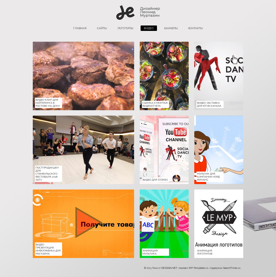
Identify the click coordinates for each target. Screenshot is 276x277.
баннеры (171, 28)
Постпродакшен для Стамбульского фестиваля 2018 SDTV (47, 173)
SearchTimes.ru (231, 268)
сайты (102, 28)
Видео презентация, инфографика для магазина (48, 249)
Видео (149, 28)
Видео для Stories (155, 179)
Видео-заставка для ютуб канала (209, 104)
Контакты (195, 28)
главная (79, 28)
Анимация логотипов (204, 252)
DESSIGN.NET (169, 268)
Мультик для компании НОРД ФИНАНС (208, 176)
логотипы (125, 28)
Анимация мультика (150, 252)
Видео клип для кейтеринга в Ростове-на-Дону (48, 102)
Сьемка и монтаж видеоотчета (155, 104)
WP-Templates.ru (198, 268)
